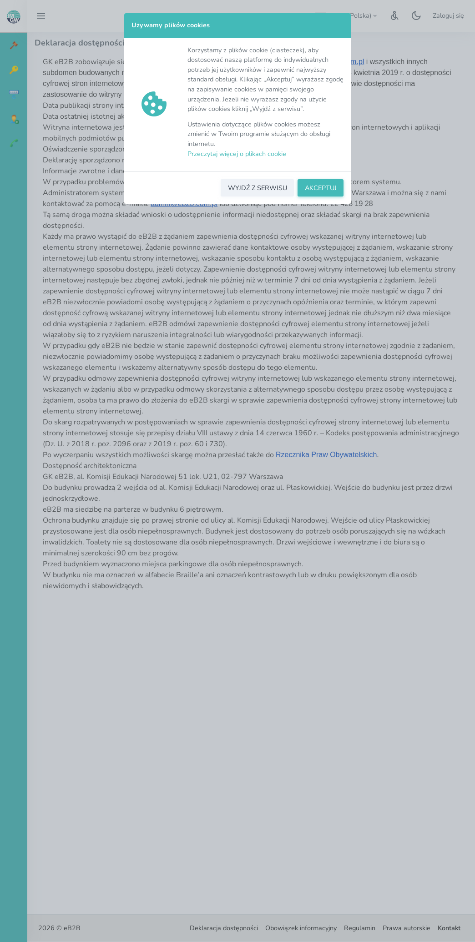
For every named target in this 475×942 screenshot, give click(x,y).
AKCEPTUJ (321, 187)
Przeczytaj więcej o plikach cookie (236, 153)
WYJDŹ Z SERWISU (257, 187)
